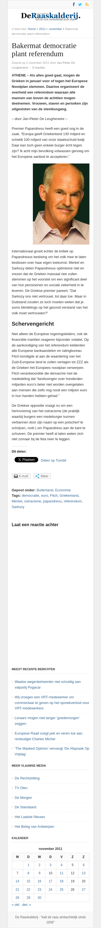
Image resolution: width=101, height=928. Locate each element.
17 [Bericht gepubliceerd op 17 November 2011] (50, 881)
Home (32, 29)
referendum (72, 501)
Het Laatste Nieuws (30, 817)
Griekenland (69, 495)
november (55, 29)
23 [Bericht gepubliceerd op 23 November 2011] (39, 890)
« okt (15, 905)
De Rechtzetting (27, 778)
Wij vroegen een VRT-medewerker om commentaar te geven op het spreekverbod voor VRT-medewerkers (52, 702)
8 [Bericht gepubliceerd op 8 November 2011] (28, 873)
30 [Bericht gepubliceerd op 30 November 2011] (39, 898)
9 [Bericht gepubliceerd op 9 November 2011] (39, 873)
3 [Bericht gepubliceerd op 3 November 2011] (50, 865)
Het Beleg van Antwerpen (34, 826)
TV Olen (21, 788)
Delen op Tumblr (54, 460)
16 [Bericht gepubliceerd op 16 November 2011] (39, 881)
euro (44, 495)
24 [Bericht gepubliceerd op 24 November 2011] (50, 890)
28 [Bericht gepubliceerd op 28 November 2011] (17, 898)
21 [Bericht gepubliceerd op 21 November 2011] (17, 890)
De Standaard (25, 807)
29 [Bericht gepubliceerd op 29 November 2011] (28, 898)
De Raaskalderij (26, 917)
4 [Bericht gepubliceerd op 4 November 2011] (61, 865)
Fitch (54, 495)
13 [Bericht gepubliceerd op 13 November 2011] (83, 873)
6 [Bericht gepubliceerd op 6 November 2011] (84, 865)
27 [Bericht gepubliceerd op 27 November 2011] (83, 890)
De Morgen (23, 798)
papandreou (52, 501)
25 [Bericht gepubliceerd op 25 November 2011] (61, 890)
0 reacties (38, 67)
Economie (63, 490)
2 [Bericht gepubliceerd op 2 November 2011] (39, 865)
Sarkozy (18, 507)
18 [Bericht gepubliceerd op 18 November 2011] (61, 881)
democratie (30, 495)
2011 (42, 29)
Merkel (17, 501)
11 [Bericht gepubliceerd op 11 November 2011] (61, 873)
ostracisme (32, 501)
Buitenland (45, 490)
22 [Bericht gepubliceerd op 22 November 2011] (28, 890)
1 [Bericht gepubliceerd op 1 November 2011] (28, 865)
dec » (26, 905)
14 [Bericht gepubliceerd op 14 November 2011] (17, 881)
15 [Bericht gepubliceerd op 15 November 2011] (28, 881)
